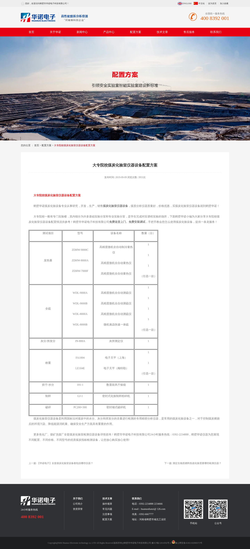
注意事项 (107, 514)
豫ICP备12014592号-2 (161, 543)
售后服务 (189, 32)
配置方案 (135, 32)
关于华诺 (55, 32)
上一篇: (61, 463)
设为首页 (212, 3)
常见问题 (107, 509)
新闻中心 (82, 32)
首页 (31, 32)
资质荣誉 (78, 509)
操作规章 (107, 504)
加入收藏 (224, 3)
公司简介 (78, 504)
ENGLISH (187, 3)
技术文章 (162, 32)
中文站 (201, 3)
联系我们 (215, 32)
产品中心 (108, 32)
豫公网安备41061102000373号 (187, 543)
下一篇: (192, 463)
